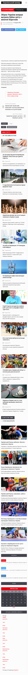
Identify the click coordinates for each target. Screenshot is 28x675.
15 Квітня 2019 (7, 281)
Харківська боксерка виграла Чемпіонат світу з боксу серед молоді (14, 94)
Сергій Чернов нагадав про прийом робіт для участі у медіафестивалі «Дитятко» (13, 308)
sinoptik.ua (15, 670)
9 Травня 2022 (7, 313)
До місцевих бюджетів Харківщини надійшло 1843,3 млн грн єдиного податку (13, 157)
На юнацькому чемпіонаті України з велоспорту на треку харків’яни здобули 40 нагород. (13, 347)
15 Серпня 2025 (7, 375)
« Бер (13, 608)
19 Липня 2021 (7, 162)
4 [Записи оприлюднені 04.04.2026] (21, 595)
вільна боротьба (12, 127)
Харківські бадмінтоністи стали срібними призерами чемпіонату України (12, 402)
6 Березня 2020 (7, 220)
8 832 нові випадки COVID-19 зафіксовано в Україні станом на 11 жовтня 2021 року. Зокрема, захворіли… (13, 255)
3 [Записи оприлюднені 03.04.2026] (17, 595)
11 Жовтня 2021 (7, 251)
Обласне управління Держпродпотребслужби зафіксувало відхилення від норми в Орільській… (14, 285)
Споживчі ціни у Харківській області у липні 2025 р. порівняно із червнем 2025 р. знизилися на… (13, 380)
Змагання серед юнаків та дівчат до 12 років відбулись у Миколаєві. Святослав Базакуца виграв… (13, 225)
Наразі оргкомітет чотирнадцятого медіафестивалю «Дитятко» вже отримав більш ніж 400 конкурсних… (13, 317)
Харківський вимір (11, 3)
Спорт (11, 124)
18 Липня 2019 (7, 190)
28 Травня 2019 (7, 407)
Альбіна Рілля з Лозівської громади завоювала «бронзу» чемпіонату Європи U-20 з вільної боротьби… (12, 550)
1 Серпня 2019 (7, 343)
